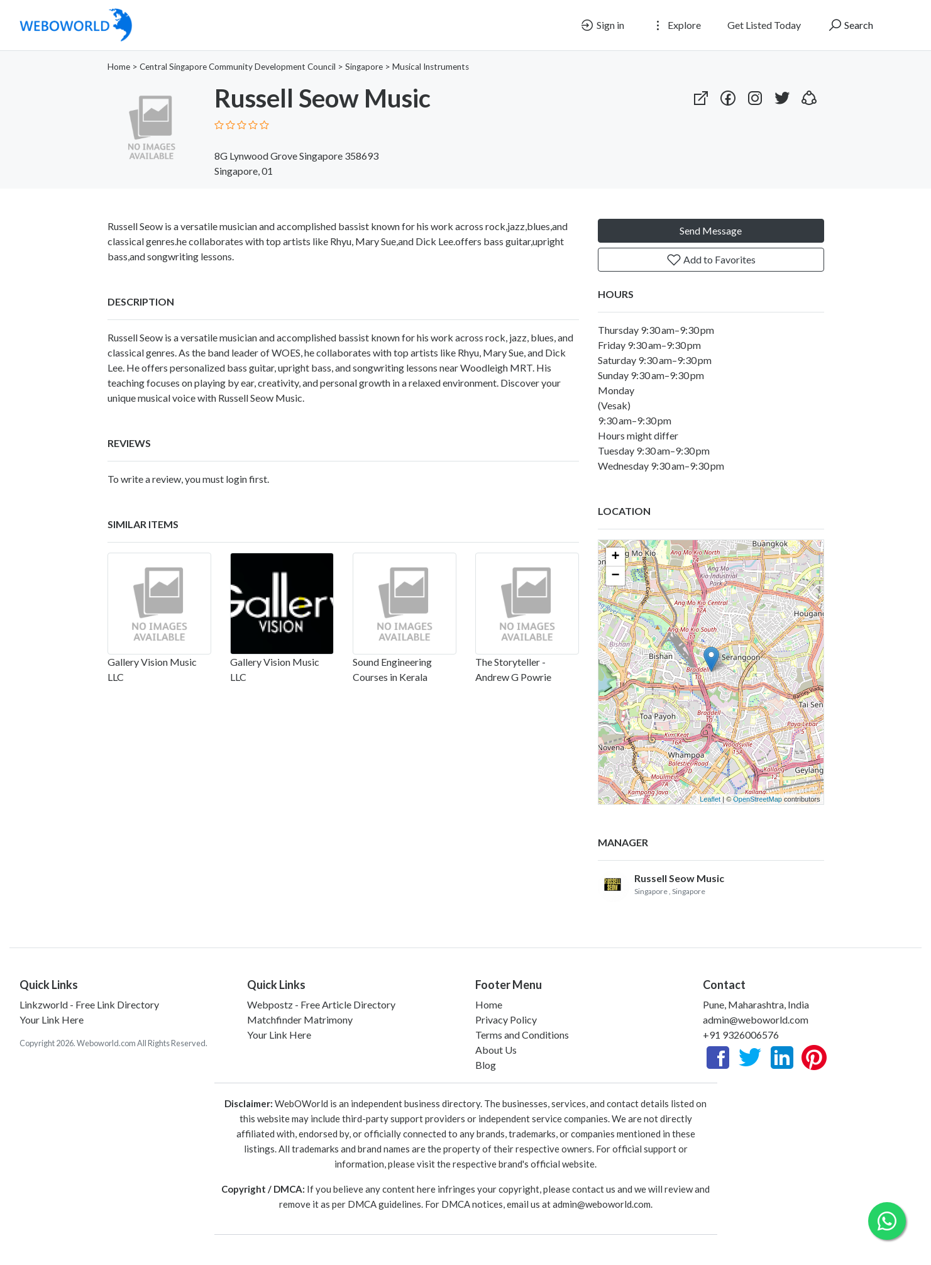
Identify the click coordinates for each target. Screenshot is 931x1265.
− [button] (615, 575)
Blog (485, 1065)
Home (118, 67)
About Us (496, 1050)
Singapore (364, 67)
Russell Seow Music (679, 878)
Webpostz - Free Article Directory (321, 1004)
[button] (809, 95)
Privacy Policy (506, 1019)
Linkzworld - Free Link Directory (89, 1004)
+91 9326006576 (741, 1035)
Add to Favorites (711, 259)
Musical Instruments (430, 67)
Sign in (602, 25)
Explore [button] (676, 25)
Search (850, 25)
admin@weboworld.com (755, 1019)
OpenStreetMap (757, 799)
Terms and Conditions (522, 1035)
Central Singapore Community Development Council (238, 67)
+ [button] (615, 557)
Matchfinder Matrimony (300, 1019)
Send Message (711, 230)
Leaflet (710, 799)
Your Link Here (51, 1019)
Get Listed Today (764, 25)
